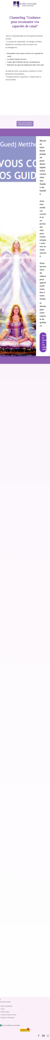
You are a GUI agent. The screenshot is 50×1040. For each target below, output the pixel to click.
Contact (3, 1009)
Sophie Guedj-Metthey (6, 1006)
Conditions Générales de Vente (8, 1014)
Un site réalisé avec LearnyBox (10, 1025)
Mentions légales (5, 1012)
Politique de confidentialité (7, 1017)
